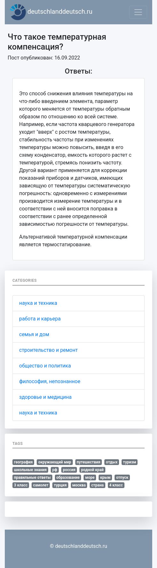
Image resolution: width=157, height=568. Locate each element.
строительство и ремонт (48, 350)
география (23, 462)
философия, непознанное (49, 381)
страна (97, 485)
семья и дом (34, 334)
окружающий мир (54, 462)
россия (69, 470)
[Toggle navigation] (138, 12)
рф (54, 470)
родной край (92, 470)
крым (105, 477)
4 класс (116, 485)
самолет (41, 485)
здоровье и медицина (45, 397)
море (89, 477)
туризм (129, 462)
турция (60, 485)
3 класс (20, 485)
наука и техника (38, 303)
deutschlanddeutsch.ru (51, 12)
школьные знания (30, 470)
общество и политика (45, 366)
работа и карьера (40, 319)
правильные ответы (32, 477)
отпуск (122, 477)
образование (68, 477)
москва (79, 485)
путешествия (88, 462)
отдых (111, 462)
